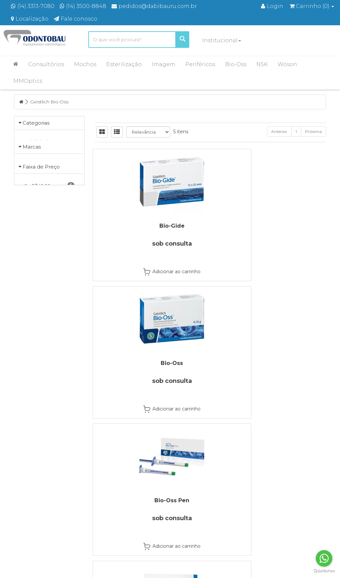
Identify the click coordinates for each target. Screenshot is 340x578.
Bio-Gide (129, 226)
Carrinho (187, 502)
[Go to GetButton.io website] (324, 571)
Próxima (313, 131)
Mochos (85, 64)
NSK (262, 64)
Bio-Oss (235, 64)
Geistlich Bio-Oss (50, 102)
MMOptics (27, 81)
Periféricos (200, 64)
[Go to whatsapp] (324, 558)
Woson (287, 64)
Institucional (221, 40)
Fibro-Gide (130, 363)
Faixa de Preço (41, 198)
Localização (110, 511)
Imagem (163, 64)
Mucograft (210, 363)
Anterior (279, 131)
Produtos (187, 494)
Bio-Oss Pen (290, 226)
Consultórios (46, 64)
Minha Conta (191, 511)
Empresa (107, 502)
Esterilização (124, 64)
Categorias (36, 123)
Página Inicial (111, 494)
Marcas (32, 160)
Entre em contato (116, 519)
